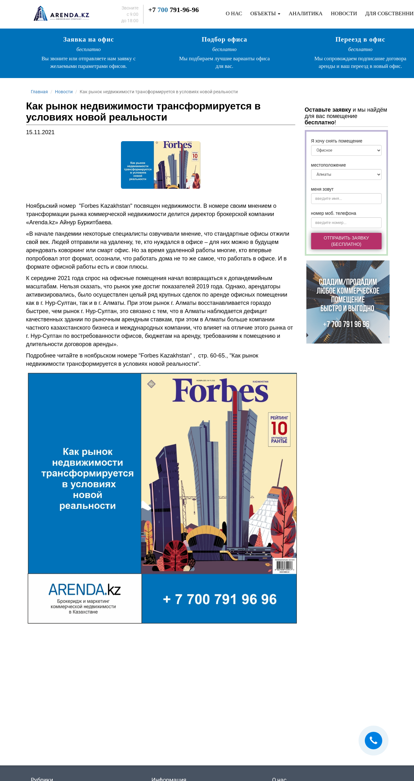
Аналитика (306, 13)
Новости (344, 13)
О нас (234, 13)
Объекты (265, 13)
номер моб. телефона (333, 213)
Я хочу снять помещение (337, 140)
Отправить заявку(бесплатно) (346, 241)
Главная (39, 91)
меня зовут (322, 189)
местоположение (328, 164)
